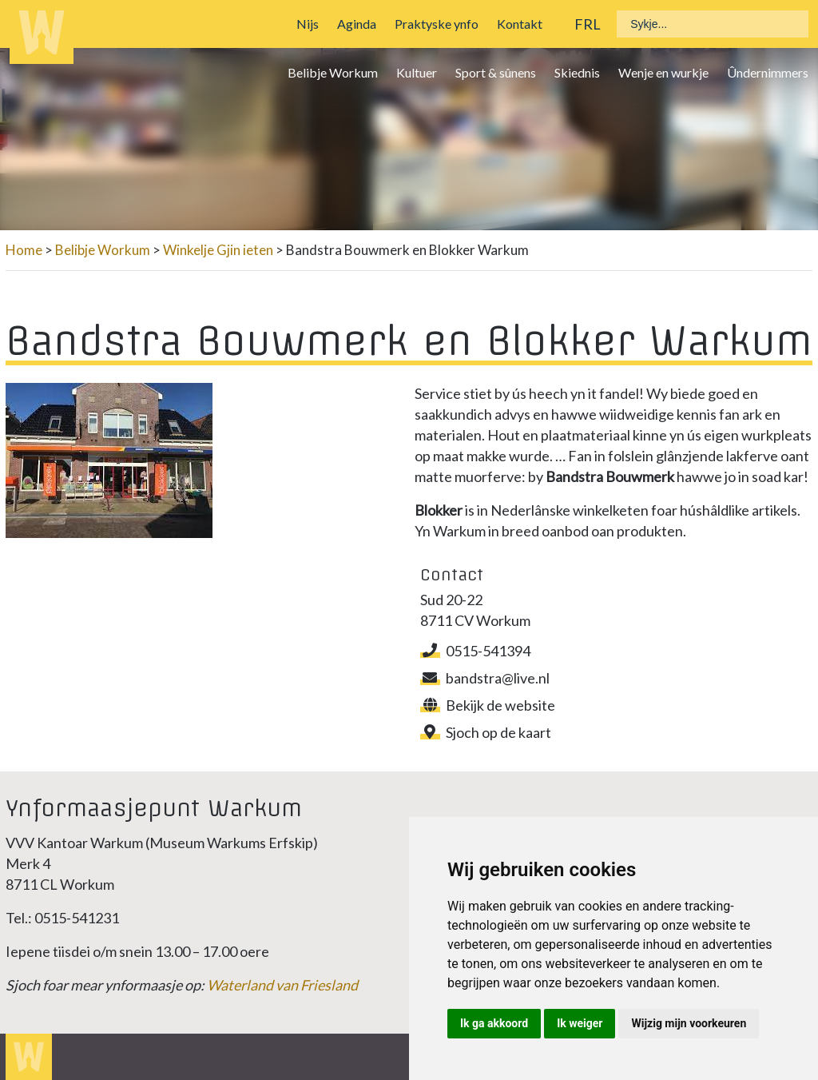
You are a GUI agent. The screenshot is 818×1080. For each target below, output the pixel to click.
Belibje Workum (333, 72)
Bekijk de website (487, 705)
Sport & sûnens (495, 72)
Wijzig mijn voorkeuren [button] (688, 1023)
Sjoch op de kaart (485, 732)
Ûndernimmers (767, 72)
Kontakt (519, 23)
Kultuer (416, 72)
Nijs (307, 23)
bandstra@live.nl (485, 678)
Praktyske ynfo (436, 23)
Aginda (356, 23)
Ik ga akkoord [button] (494, 1023)
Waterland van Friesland (282, 985)
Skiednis (577, 72)
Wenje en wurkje (663, 72)
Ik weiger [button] (579, 1023)
